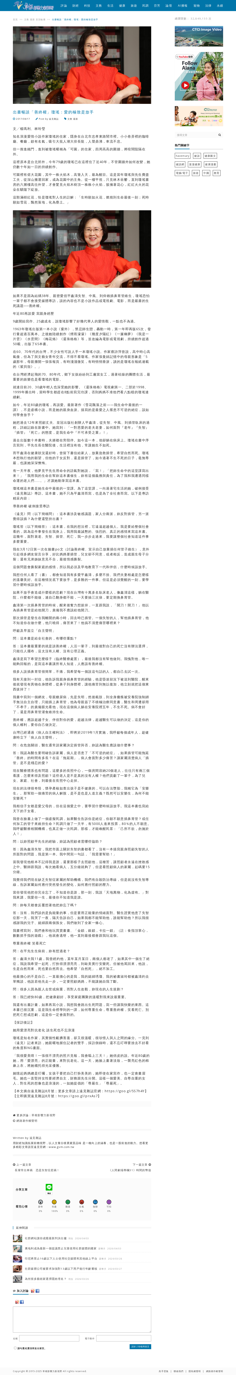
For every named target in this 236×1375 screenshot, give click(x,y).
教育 (216, 173)
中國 (206, 173)
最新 (32, 19)
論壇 (169, 6)
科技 (87, 6)
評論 (64, 6)
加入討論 (21, 1291)
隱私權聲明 (195, 1371)
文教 (99, 6)
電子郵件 (90, 1338)
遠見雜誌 (54, 118)
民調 (145, 6)
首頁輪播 (41, 19)
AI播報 (183, 6)
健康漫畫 (210, 164)
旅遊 (134, 6)
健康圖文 (210, 156)
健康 (122, 6)
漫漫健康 (194, 164)
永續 (220, 6)
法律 (208, 6)
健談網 (180, 164)
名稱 (15, 1338)
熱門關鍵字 (182, 145)
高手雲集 (164, 1371)
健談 (197, 156)
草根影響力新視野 (43, 1115)
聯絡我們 (178, 1371)
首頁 (15, 19)
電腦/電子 (182, 173)
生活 (110, 6)
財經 (75, 6)
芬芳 (157, 6)
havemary (183, 156)
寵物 (197, 6)
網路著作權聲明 (26, 1120)
